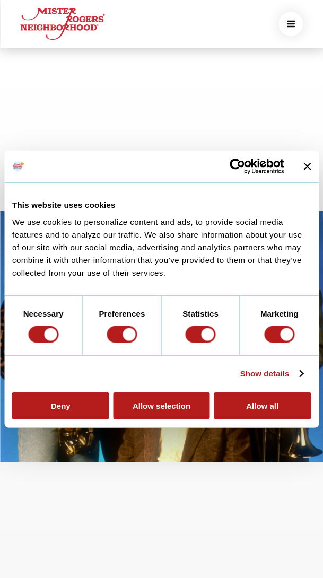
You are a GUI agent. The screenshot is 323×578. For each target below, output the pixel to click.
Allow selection (161, 405)
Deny (61, 405)
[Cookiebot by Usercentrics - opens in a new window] (237, 166)
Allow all (262, 405)
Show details (265, 373)
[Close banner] (307, 166)
